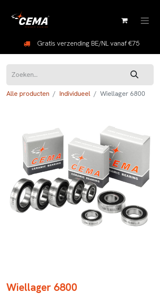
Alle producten (27, 93)
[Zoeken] (134, 75)
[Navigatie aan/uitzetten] (145, 20)
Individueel (74, 93)
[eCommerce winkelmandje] (124, 20)
